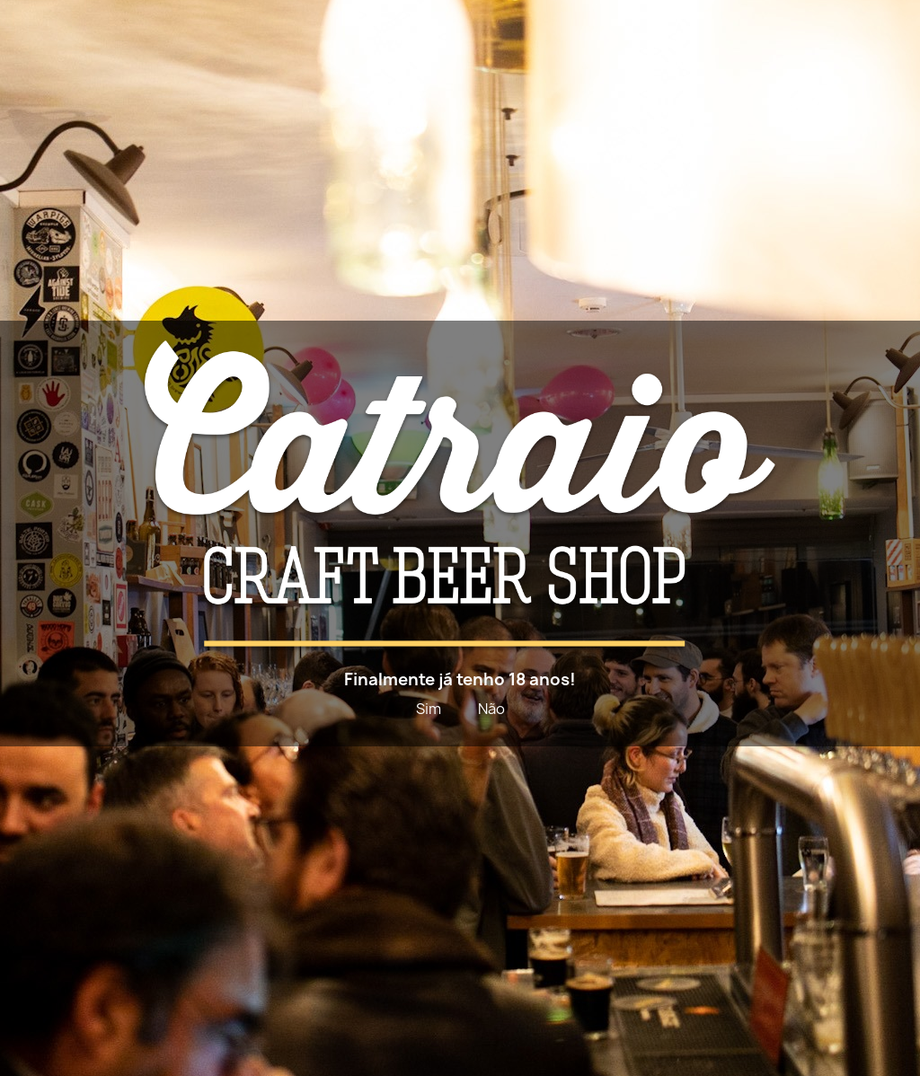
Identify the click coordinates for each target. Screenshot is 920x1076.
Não (491, 709)
